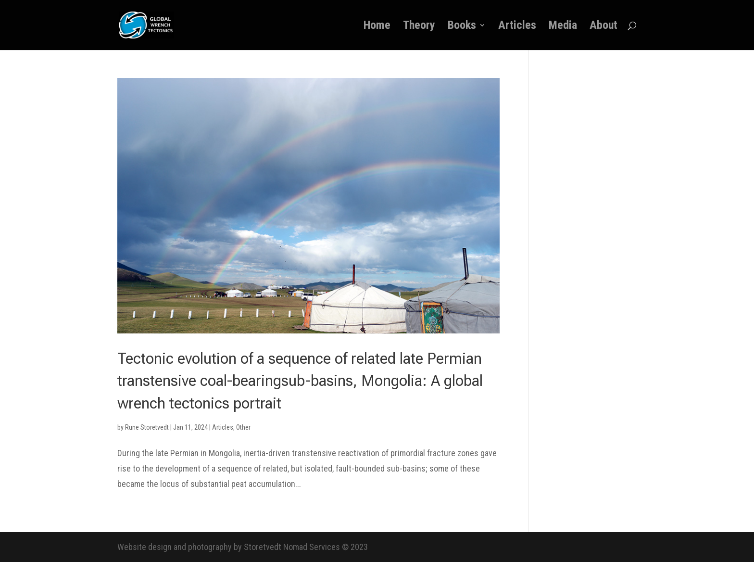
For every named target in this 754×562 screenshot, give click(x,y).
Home (377, 27)
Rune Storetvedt (147, 427)
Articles (517, 27)
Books (462, 27)
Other (243, 427)
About (603, 27)
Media (563, 27)
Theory (419, 27)
